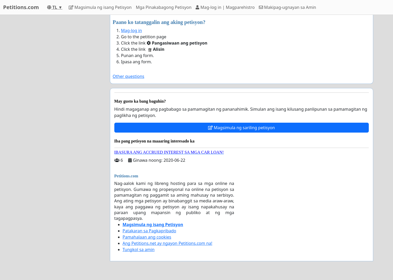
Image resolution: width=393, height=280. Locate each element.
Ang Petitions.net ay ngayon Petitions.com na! (168, 243)
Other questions (129, 76)
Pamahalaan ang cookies (147, 237)
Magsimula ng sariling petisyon (241, 127)
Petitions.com (21, 7)
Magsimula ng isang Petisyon (100, 7)
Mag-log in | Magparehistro (225, 7)
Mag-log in (131, 30)
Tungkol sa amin (139, 249)
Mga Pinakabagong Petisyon (163, 7)
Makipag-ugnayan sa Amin (287, 7)
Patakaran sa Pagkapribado (149, 231)
